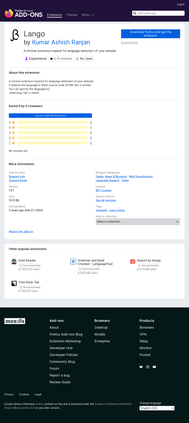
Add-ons (56, 321)
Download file (129, 42)
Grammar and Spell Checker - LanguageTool (95, 262)
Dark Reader (27, 260)
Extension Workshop (65, 341)
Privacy (8, 394)
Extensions (54, 15)
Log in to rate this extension (50, 115)
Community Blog (62, 362)
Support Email (18, 180)
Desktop (101, 327)
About (54, 327)
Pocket (145, 355)
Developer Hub (61, 348)
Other (125, 180)
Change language (150, 403)
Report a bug (59, 375)
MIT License (103, 190)
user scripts (117, 210)
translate (101, 210)
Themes (71, 15)
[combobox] (158, 13)
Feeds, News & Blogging (111, 176)
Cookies (24, 394)
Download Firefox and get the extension (150, 33)
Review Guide (60, 382)
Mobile (99, 334)
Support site (17, 176)
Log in (181, 4)
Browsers (147, 327)
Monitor (146, 348)
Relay (144, 341)
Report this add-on (21, 231)
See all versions (106, 200)
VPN (143, 334)
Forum (54, 368)
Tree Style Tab (28, 282)
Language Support (107, 180)
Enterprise (102, 341)
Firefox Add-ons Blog (66, 334)
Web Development (141, 176)
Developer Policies (63, 355)
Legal (38, 394)
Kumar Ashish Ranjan (61, 42)
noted (39, 403)
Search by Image (149, 260)
